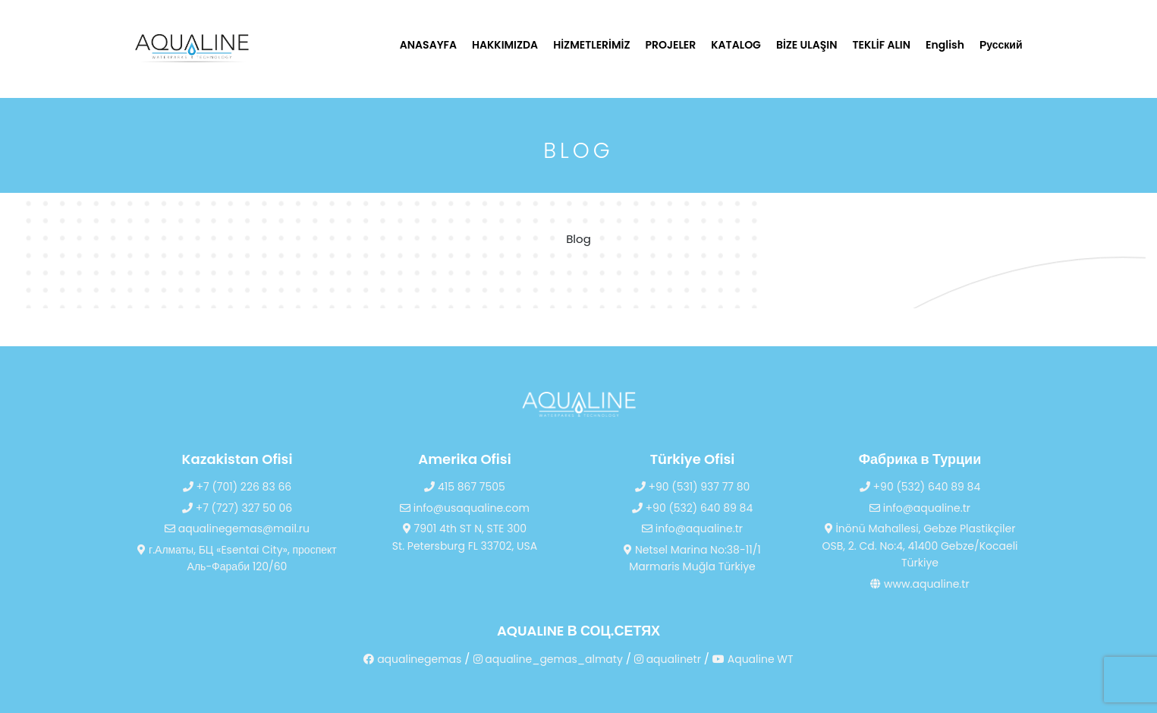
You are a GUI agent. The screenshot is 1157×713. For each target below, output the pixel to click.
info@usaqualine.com (465, 508)
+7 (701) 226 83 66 (237, 486)
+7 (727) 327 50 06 (237, 508)
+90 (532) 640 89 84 (692, 508)
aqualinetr (667, 659)
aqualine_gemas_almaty (548, 659)
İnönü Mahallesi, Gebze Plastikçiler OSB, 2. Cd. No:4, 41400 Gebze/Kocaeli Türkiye (919, 545)
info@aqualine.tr (692, 528)
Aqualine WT (753, 659)
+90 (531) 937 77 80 (692, 486)
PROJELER (671, 44)
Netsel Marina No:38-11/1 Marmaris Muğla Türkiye (692, 558)
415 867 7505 (464, 486)
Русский (1001, 44)
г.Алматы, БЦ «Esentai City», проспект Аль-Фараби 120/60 (236, 558)
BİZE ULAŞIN (807, 44)
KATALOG (736, 44)
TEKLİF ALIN (882, 44)
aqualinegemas (412, 659)
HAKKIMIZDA (505, 44)
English (945, 44)
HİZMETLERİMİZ (591, 44)
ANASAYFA (428, 44)
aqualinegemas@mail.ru (237, 528)
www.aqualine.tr (919, 584)
